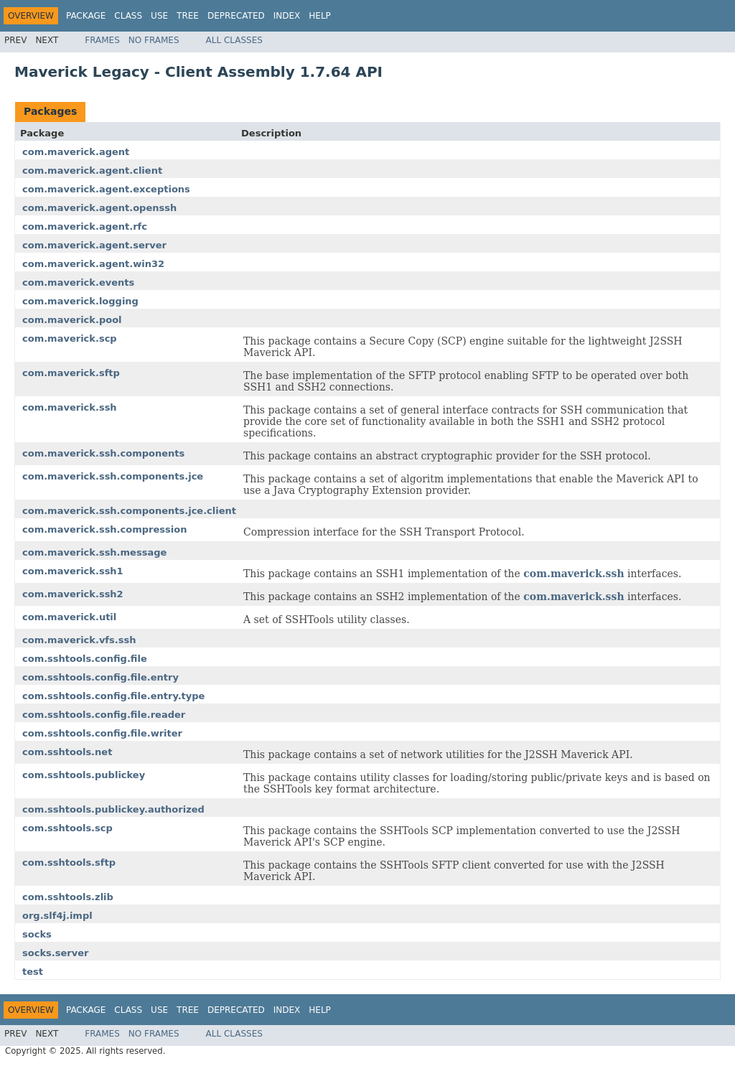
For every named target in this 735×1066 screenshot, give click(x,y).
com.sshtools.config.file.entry (100, 677)
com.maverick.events (78, 282)
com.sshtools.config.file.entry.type (113, 696)
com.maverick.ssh (69, 407)
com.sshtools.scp (67, 828)
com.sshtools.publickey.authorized (113, 809)
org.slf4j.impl (57, 915)
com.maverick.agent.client (92, 170)
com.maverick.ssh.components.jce (112, 476)
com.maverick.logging (80, 301)
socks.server (55, 953)
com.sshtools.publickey (83, 775)
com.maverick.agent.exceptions (106, 189)
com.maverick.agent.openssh (99, 207)
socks (37, 934)
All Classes (234, 40)
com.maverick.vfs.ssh (79, 640)
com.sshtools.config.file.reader (103, 714)
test (32, 971)
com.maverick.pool (72, 319)
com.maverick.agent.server (94, 245)
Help (320, 16)
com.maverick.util (69, 617)
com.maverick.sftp (71, 373)
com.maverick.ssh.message (94, 552)
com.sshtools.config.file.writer (102, 733)
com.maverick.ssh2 (72, 594)
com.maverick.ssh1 (72, 571)
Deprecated (236, 16)
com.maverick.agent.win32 (93, 263)
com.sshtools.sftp (69, 862)
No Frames (153, 40)
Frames (102, 40)
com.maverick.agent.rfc (84, 226)
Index (287, 16)
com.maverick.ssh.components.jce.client (129, 510)
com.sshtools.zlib (67, 897)
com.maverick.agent (75, 151)
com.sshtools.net (67, 752)
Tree (188, 16)
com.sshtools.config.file (84, 658)
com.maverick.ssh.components (103, 453)
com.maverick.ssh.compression (104, 529)
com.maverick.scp (69, 338)
